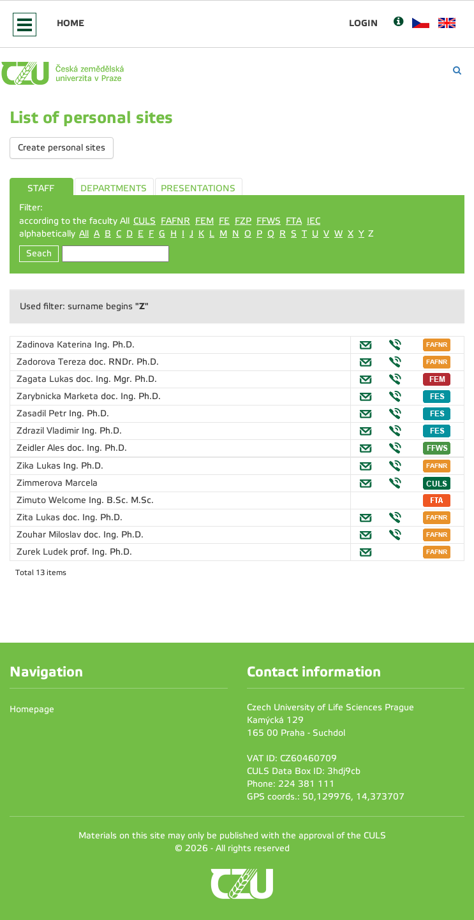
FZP (243, 221)
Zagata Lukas (46, 379)
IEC (313, 221)
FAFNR (175, 221)
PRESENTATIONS (198, 188)
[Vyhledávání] (457, 70)
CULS (144, 221)
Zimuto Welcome (53, 500)
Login (363, 23)
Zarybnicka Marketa (59, 396)
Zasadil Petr (43, 413)
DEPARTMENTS (113, 188)
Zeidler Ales (42, 448)
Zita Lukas (40, 517)
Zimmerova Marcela (57, 483)
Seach (39, 253)
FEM (204, 221)
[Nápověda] (398, 22)
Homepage (32, 709)
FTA (294, 221)
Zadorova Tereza (53, 362)
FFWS (268, 221)
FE (224, 221)
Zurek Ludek (43, 552)
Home (70, 23)
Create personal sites (61, 147)
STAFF (40, 188)
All (84, 233)
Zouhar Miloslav (50, 534)
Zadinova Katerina (55, 344)
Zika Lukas (40, 466)
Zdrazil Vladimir (49, 430)
